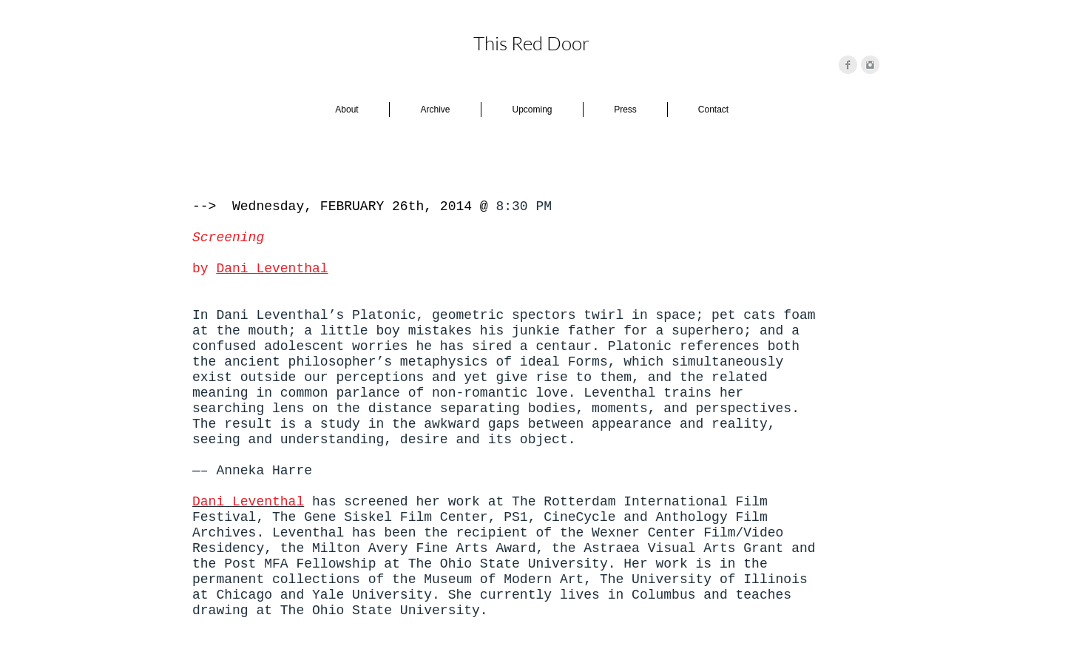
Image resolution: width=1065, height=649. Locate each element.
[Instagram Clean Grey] (870, 65)
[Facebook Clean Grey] (848, 65)
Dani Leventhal (272, 268)
